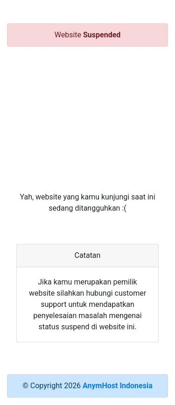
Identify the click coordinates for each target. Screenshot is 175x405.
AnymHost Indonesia (118, 385)
